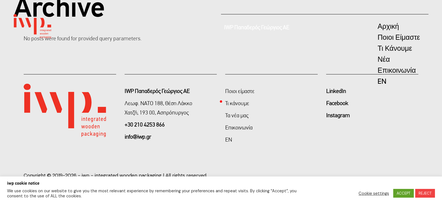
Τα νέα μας (236, 115)
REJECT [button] (425, 193)
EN (228, 139)
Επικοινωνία (239, 127)
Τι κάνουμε (237, 103)
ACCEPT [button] (403, 193)
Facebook (337, 103)
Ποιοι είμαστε (240, 91)
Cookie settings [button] (374, 193)
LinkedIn (336, 91)
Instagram (338, 115)
